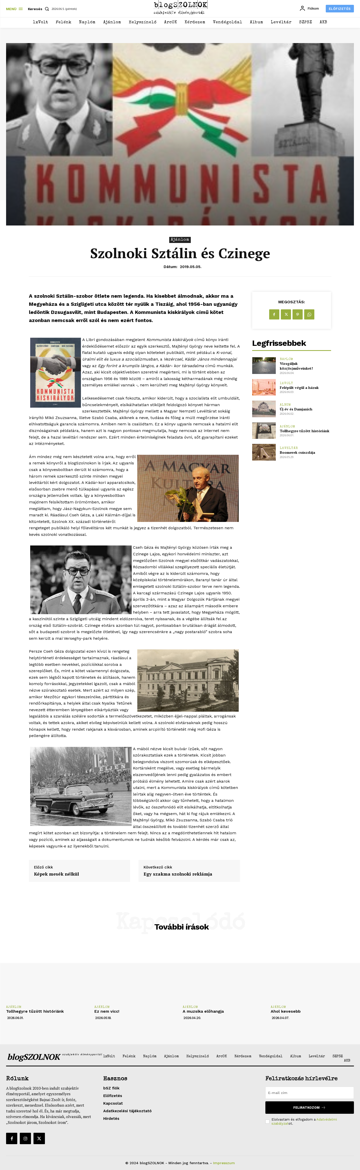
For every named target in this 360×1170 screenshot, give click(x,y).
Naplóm (286, 359)
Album (285, 405)
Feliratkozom (309, 1107)
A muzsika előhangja (203, 1011)
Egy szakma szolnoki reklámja (178, 874)
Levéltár (289, 448)
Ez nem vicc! (106, 1011)
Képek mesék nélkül (56, 874)
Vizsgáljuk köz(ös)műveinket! (296, 366)
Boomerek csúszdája (297, 452)
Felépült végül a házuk (299, 387)
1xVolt (286, 383)
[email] (309, 1093)
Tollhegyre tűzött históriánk (304, 430)
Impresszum (224, 1163)
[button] (39, 9)
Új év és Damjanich (296, 409)
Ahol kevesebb (286, 1011)
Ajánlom (180, 240)
